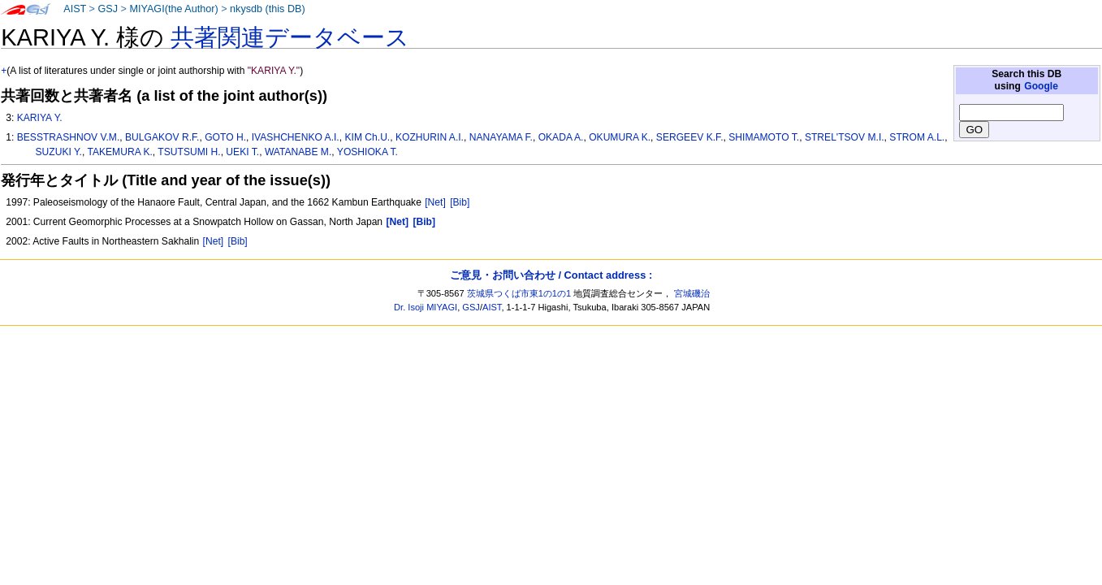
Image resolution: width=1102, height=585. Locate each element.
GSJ (107, 9)
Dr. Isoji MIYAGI (425, 307)
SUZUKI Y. (59, 152)
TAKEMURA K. (119, 152)
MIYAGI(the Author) (173, 9)
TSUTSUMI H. (189, 152)
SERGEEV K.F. (690, 137)
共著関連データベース (290, 37)
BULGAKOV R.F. (162, 137)
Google (1041, 86)
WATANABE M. (298, 152)
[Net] (435, 202)
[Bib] (459, 202)
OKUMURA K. (619, 137)
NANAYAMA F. (501, 137)
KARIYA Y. (40, 118)
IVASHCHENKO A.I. (295, 137)
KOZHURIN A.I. (429, 137)
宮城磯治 (692, 293)
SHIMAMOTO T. (763, 137)
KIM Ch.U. (367, 137)
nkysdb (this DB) (267, 9)
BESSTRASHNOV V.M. (68, 137)
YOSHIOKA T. (367, 152)
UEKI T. (242, 152)
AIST (74, 9)
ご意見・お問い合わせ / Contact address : (551, 275)
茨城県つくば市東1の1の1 (519, 293)
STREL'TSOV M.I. (844, 137)
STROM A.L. (916, 137)
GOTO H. (225, 137)
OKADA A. (561, 137)
